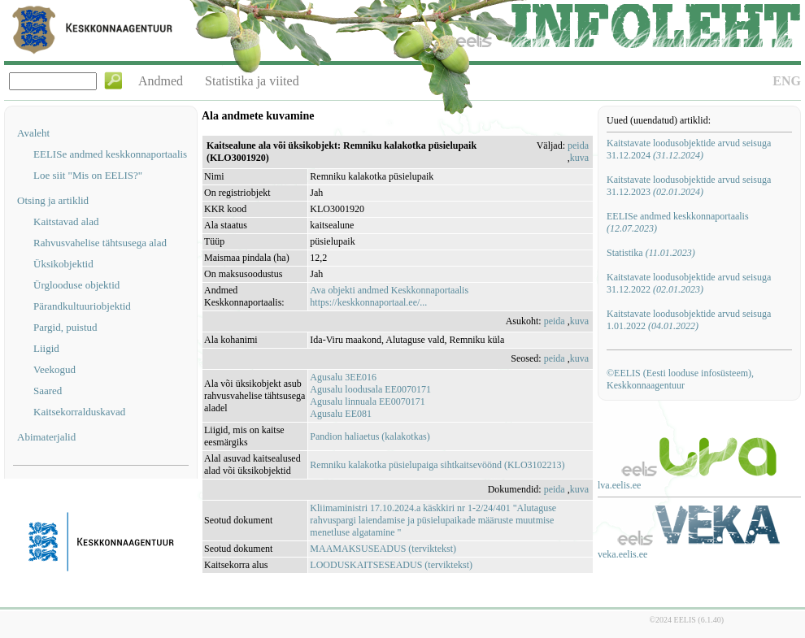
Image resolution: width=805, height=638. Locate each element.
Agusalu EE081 (341, 413)
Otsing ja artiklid (53, 200)
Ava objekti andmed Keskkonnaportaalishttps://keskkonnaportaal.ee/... (389, 296)
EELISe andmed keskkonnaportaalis (110, 154)
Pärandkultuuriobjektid (82, 306)
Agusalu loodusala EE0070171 (370, 389)
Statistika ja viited (252, 81)
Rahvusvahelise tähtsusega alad (100, 243)
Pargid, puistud (65, 327)
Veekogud (54, 369)
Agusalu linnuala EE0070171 (367, 401)
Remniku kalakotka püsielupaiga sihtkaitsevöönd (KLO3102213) (437, 465)
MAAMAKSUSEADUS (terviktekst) (383, 548)
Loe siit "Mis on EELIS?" (87, 175)
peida (578, 145)
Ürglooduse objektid (76, 285)
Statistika (651, 252)
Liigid (46, 348)
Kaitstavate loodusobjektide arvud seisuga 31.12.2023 (689, 185)
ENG (786, 81)
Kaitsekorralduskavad (79, 412)
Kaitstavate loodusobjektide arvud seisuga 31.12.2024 (689, 149)
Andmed (160, 81)
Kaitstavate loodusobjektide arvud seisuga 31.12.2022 (689, 283)
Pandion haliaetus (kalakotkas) (369, 436)
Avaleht (33, 133)
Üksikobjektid (63, 264)
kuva (579, 157)
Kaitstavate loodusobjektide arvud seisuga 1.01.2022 (689, 320)
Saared (47, 390)
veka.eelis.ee (622, 554)
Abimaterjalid (46, 437)
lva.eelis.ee (619, 485)
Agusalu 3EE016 (343, 377)
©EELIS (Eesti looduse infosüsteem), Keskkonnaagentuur (680, 379)
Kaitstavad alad (66, 221)
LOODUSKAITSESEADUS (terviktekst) (391, 565)
